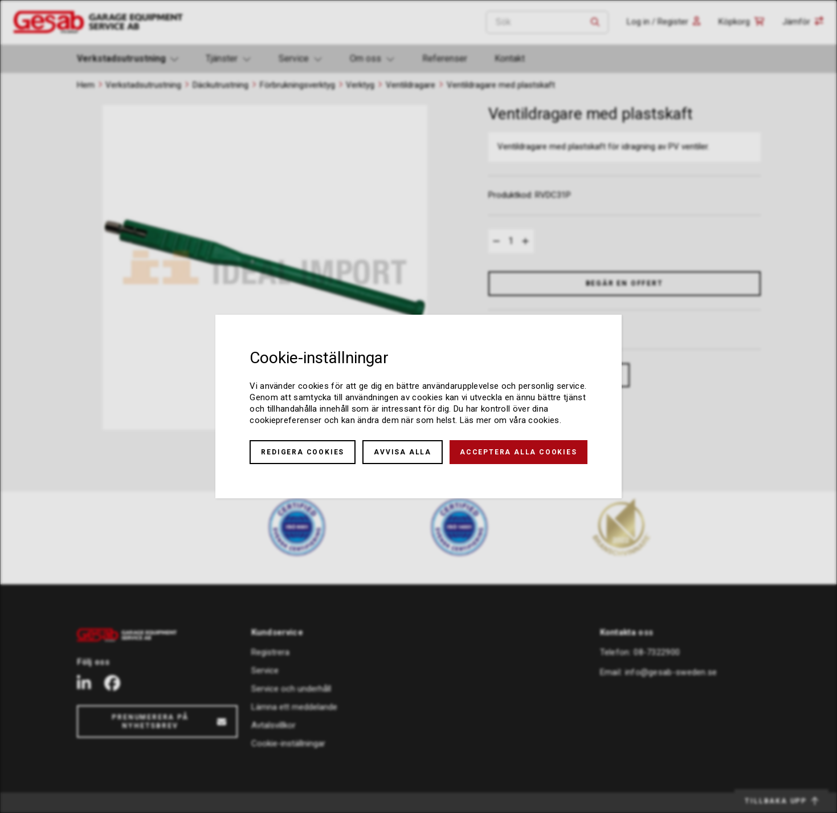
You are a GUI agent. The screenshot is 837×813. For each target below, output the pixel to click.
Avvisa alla (402, 452)
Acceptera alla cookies (518, 452)
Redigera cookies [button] (302, 452)
